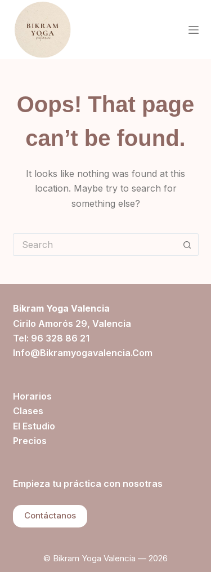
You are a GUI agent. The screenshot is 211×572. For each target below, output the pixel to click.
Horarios (32, 396)
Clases (28, 410)
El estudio (34, 426)
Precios (30, 440)
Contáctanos (50, 515)
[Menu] (193, 30)
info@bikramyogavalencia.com (82, 352)
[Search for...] (94, 244)
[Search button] (187, 244)
